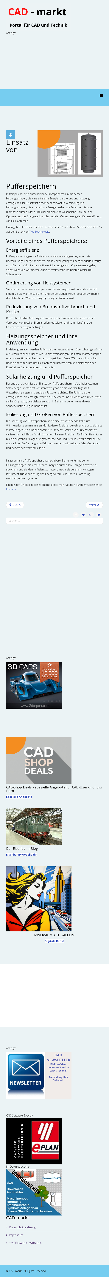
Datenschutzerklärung (22, 1227)
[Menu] (101, 95)
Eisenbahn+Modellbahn (21, 854)
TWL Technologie (39, 231)
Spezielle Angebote (19, 797)
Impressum (16, 1235)
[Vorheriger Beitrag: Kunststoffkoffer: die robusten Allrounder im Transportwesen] (15, 505)
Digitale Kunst (54, 941)
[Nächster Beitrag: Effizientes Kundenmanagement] (94, 505)
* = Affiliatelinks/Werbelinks (25, 1242)
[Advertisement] (54, 61)
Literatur (11, 489)
